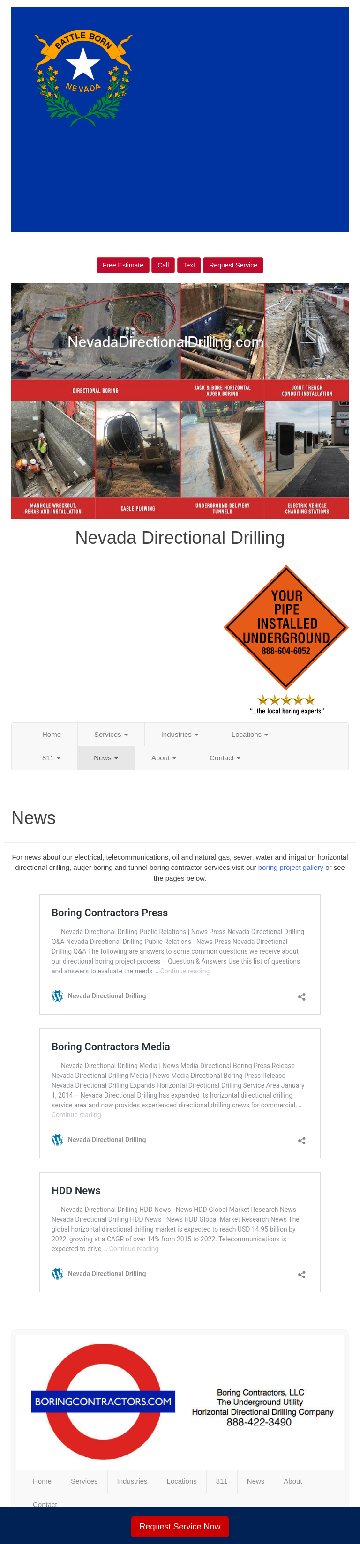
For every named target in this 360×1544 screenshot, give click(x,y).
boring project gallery (290, 867)
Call (163, 265)
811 (51, 758)
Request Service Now (179, 1526)
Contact (225, 758)
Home (51, 734)
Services (111, 734)
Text (189, 265)
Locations (250, 734)
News (106, 758)
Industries (179, 734)
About (163, 758)
